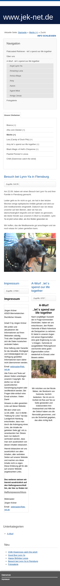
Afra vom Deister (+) (16, 130)
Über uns (11, 56)
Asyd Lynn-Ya (16, 66)
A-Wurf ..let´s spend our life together (23, 61)
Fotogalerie (12, 100)
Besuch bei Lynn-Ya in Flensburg (26, 176)
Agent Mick (15, 91)
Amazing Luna (16, 71)
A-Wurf (10, 533)
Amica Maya (15, 76)
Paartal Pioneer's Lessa (17, 154)
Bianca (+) (11, 125)
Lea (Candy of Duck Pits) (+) (19, 139)
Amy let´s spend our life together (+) (23, 144)
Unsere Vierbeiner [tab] (12, 115)
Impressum (11, 283)
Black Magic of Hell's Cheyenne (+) (22, 149)
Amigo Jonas (16, 95)
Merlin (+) (33, 32)
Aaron (12, 86)
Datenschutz (6, 575)
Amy (12, 81)
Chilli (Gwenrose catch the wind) (21, 159)
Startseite (22, 32)
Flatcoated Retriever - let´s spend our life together (29, 51)
